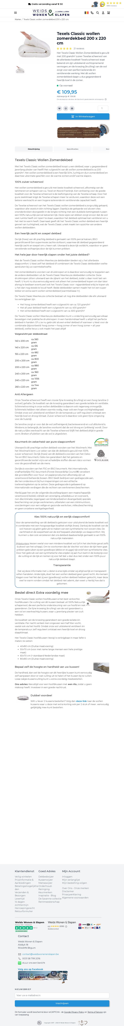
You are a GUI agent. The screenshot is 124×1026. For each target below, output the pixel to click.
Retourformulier (24, 911)
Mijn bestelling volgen (74, 883)
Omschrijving (34, 149)
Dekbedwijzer (46, 876)
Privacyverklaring (71, 894)
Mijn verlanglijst (71, 880)
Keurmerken (45, 892)
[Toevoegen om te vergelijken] (65, 108)
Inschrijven (62, 1003)
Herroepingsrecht (25, 908)
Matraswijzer (45, 883)
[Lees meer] (106, 99)
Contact (23, 936)
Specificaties (72, 149)
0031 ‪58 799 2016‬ (31, 958)
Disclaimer (68, 891)
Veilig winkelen (23, 876)
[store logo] (51, 13)
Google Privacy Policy (74, 1012)
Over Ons (67, 888)
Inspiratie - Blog (47, 895)
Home (18, 19)
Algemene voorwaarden (75, 897)
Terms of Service (95, 1012)
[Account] (103, 12)
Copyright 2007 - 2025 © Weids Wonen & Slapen (60, 1023)
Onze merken (81, 888)
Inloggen (67, 876)
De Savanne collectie (49, 898)
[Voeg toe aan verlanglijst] (59, 108)
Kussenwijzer (45, 880)
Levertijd (19, 898)
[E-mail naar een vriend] (72, 108)
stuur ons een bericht (31, 963)
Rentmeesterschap (49, 902)
